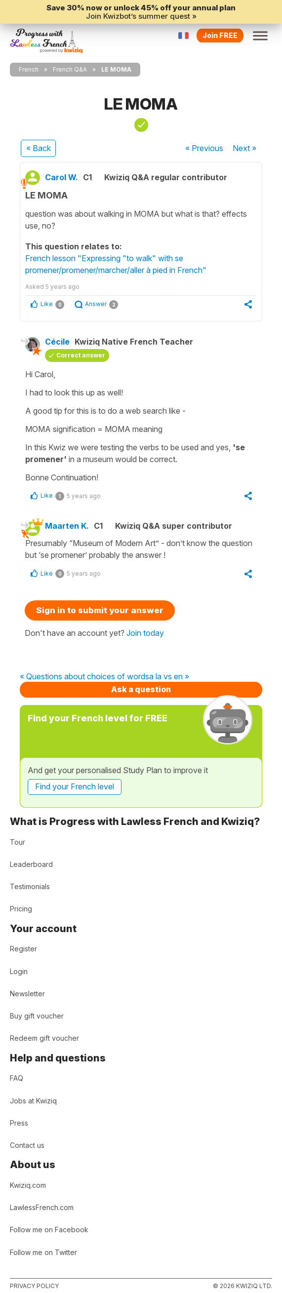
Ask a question (141, 689)
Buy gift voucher (37, 1016)
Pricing (21, 908)
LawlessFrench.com (42, 1207)
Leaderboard (31, 864)
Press (19, 1123)
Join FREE (220, 35)
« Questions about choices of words (84, 676)
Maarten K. (67, 526)
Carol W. (61, 177)
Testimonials (30, 886)
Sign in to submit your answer (99, 610)
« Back (38, 148)
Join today (145, 633)
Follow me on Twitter (43, 1252)
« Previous (204, 148)
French (29, 69)
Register (23, 948)
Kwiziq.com (28, 1185)
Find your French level (74, 786)
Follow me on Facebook (49, 1229)
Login (19, 971)
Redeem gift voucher (44, 1038)
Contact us (27, 1145)
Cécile (57, 342)
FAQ (16, 1078)
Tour (17, 842)
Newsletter (27, 993)
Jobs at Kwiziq (33, 1101)
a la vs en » (169, 676)
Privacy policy (34, 1286)
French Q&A (70, 69)
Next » (244, 148)
